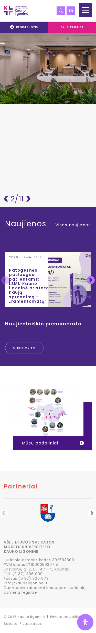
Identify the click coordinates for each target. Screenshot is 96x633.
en (71, 10)
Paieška (61, 10)
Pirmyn (28, 199)
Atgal (6, 199)
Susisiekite (24, 348)
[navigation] (48, 27)
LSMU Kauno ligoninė (16, 11)
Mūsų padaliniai (40, 443)
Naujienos (26, 224)
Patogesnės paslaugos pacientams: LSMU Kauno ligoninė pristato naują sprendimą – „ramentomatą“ (29, 286)
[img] (85, 622)
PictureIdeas (31, 623)
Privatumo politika (66, 616)
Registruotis (24, 27)
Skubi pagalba (72, 27)
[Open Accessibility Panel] (85, 622)
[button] (85, 10)
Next (91, 280)
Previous (5, 280)
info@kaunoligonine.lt (26, 583)
